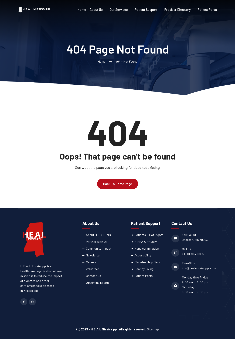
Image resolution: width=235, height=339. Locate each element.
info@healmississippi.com (199, 268)
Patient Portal (207, 10)
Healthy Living (144, 269)
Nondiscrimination (146, 248)
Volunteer (92, 269)
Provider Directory (177, 10)
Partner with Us (96, 241)
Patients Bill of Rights (148, 235)
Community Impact (98, 248)
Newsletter (93, 255)
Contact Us (93, 276)
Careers (91, 262)
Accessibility (142, 255)
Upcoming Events (98, 282)
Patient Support (146, 10)
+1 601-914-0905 (193, 254)
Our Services (119, 10)
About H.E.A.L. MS (98, 235)
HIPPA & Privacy (145, 241)
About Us (96, 10)
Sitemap (153, 329)
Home (81, 10)
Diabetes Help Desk (147, 262)
